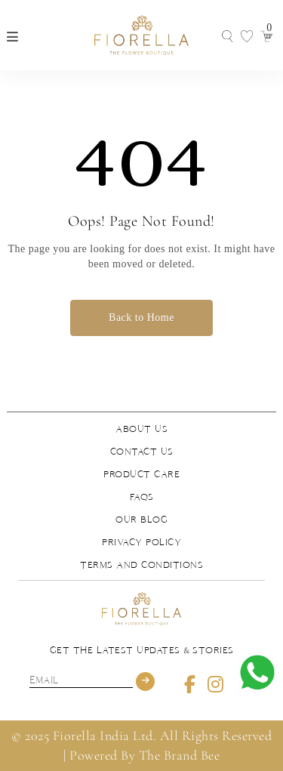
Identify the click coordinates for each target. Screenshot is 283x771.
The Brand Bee (179, 755)
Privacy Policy (141, 542)
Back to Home (141, 317)
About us (141, 429)
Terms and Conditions (141, 565)
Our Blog (141, 519)
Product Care (141, 474)
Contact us (142, 451)
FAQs (142, 497)
